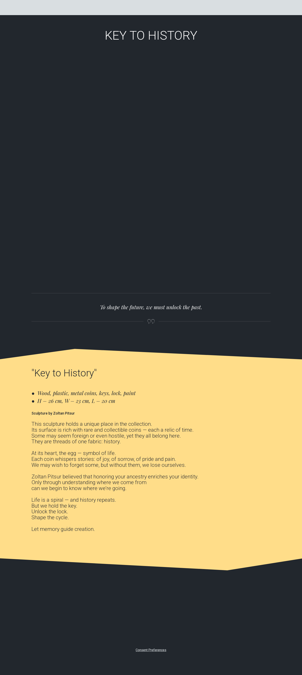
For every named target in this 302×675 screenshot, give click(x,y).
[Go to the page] (41, 7)
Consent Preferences (151, 650)
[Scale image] (60, 97)
